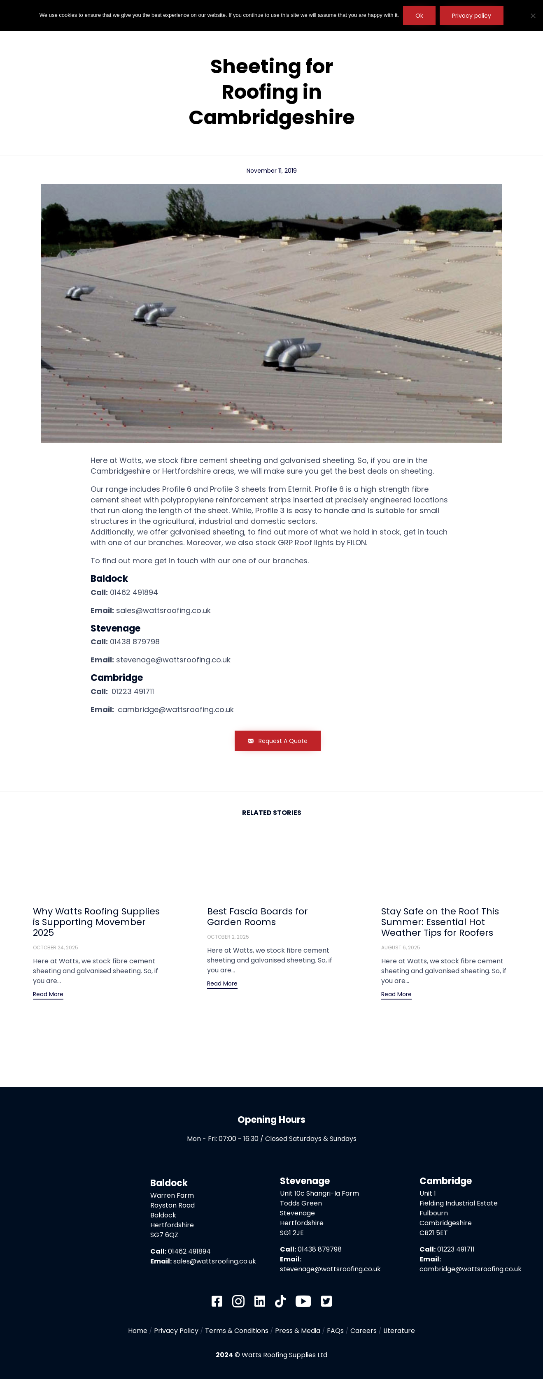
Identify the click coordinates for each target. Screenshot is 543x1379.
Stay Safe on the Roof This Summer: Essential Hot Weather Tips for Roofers (440, 922)
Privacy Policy (176, 1330)
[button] (278, 741)
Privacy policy (471, 16)
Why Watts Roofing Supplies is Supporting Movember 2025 (96, 922)
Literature (399, 1330)
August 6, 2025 (400, 947)
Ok (419, 16)
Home (137, 1330)
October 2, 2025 (228, 936)
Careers (363, 1330)
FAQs (335, 1330)
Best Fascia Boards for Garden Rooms (257, 916)
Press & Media (297, 1330)
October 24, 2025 (55, 947)
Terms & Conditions (236, 1330)
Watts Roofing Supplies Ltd (284, 1355)
